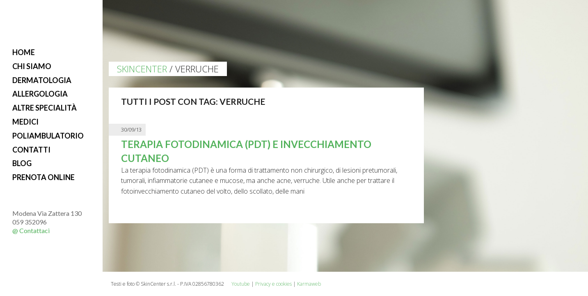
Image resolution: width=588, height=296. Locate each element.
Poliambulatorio (48, 135)
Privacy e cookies (273, 283)
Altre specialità (44, 107)
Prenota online (43, 177)
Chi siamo (31, 66)
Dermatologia (41, 80)
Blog (22, 163)
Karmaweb (309, 283)
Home (23, 52)
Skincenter (142, 68)
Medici (25, 121)
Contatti (31, 149)
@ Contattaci (31, 230)
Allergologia (40, 93)
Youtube (240, 283)
